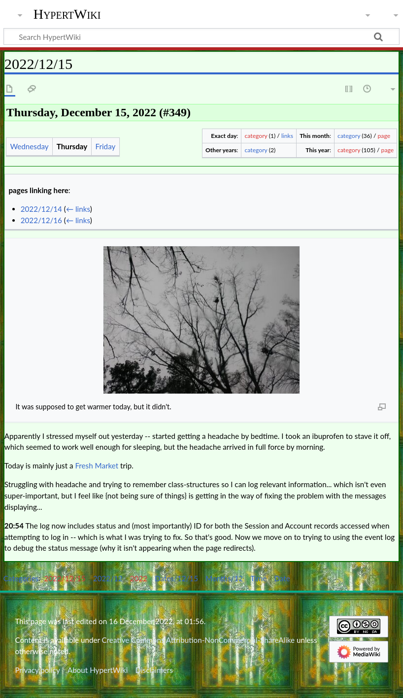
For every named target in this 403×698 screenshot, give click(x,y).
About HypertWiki (97, 669)
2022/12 (108, 578)
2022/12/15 (65, 578)
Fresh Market (96, 465)
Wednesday (29, 146)
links (287, 135)
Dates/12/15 (176, 578)
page (384, 135)
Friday (106, 146)
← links (78, 208)
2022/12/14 (41, 208)
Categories (20, 578)
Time (258, 578)
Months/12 (224, 578)
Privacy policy (37, 669)
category (256, 135)
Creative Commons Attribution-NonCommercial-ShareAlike (198, 639)
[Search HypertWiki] (201, 36)
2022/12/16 (41, 220)
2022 (138, 578)
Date (282, 578)
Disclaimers (154, 669)
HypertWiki (67, 14)
